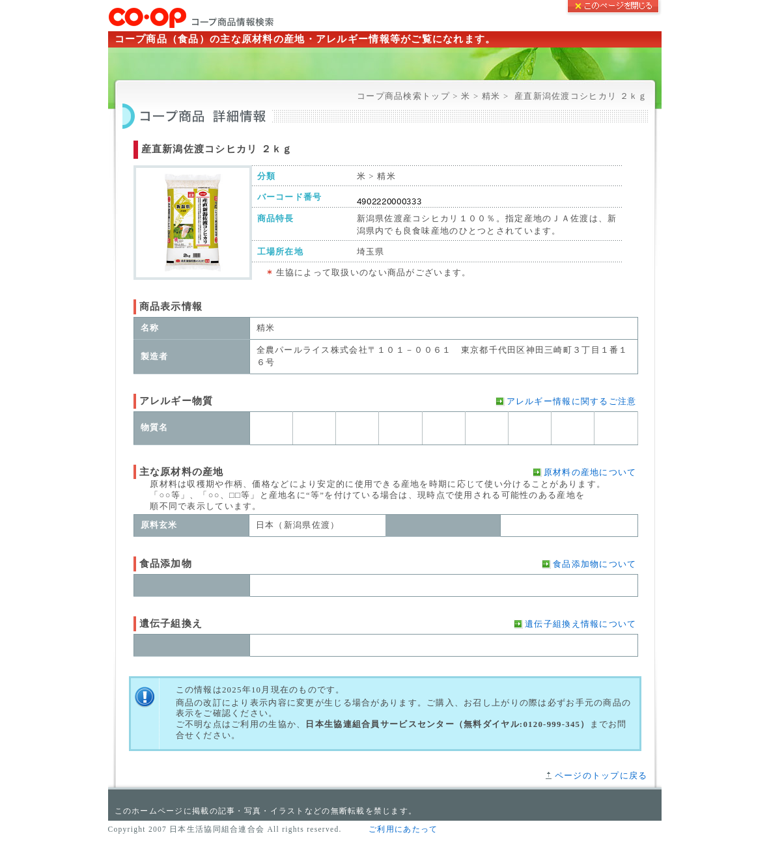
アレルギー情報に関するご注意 (572, 401)
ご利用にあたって (403, 829)
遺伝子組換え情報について (580, 624)
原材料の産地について (590, 472)
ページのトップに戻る (601, 775)
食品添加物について (595, 564)
